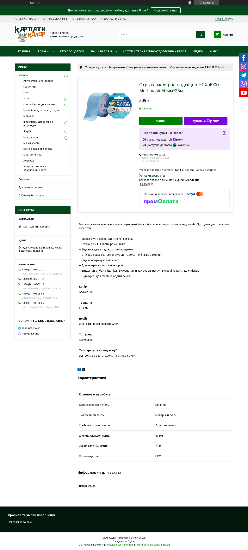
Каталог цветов (72, 51)
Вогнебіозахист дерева (37, 148)
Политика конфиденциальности (152, 544)
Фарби (27, 131)
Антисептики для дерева (38, 80)
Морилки (28, 116)
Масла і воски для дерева (39, 104)
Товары (43, 51)
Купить (161, 121)
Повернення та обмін (20, 521)
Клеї (25, 92)
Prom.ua (141, 537)
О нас (214, 51)
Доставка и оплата (31, 187)
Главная (24, 51)
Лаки (26, 98)
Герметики (29, 86)
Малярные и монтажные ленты (147, 67)
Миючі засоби (31, 143)
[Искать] (200, 34)
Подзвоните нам (165, 10)
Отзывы (24, 179)
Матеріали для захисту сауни (41, 110)
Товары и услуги (95, 67)
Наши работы (101, 51)
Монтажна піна (32, 154)
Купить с (205, 121)
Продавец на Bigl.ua (124, 541)
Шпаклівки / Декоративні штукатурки (38, 123)
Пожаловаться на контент (119, 544)
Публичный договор (31, 195)
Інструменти (117, 67)
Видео (198, 51)
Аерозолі (28, 160)
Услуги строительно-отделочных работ (154, 51)
